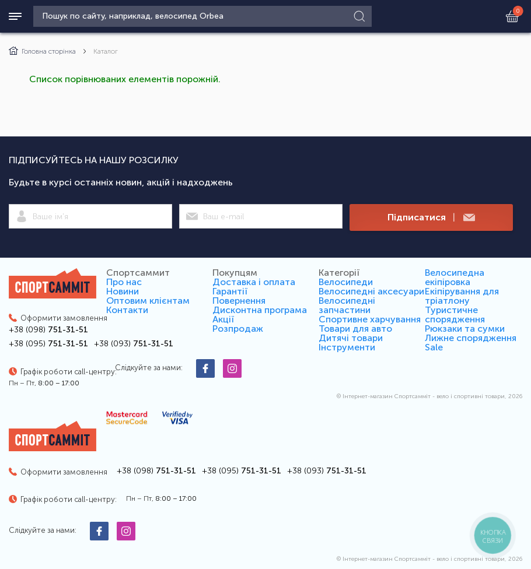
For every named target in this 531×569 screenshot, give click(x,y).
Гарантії (229, 291)
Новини (122, 291)
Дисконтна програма (259, 309)
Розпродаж (237, 328)
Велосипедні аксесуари (371, 291)
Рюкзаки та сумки (465, 328)
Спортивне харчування (370, 319)
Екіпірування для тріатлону (462, 296)
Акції (223, 319)
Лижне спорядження (470, 337)
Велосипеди (346, 281)
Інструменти (347, 347)
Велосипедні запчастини (347, 305)
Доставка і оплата (253, 281)
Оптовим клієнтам (148, 300)
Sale (434, 347)
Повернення (239, 300)
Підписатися (431, 218)
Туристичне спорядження (455, 314)
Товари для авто (355, 328)
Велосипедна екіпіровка (454, 277)
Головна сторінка (42, 51)
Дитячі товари (351, 337)
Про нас (124, 281)
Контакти (127, 309)
